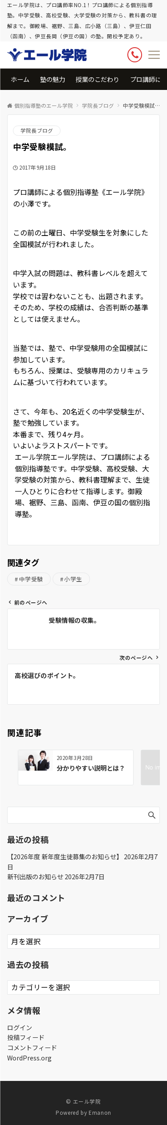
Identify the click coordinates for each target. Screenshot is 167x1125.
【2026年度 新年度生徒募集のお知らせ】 (64, 856)
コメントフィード (32, 1047)
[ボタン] (134, 54)
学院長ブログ (36, 130)
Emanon (100, 1112)
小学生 (73, 579)
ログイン (19, 1027)
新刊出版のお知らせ (35, 876)
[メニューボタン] (154, 55)
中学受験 (31, 579)
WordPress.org (29, 1057)
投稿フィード (26, 1037)
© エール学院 (83, 1101)
